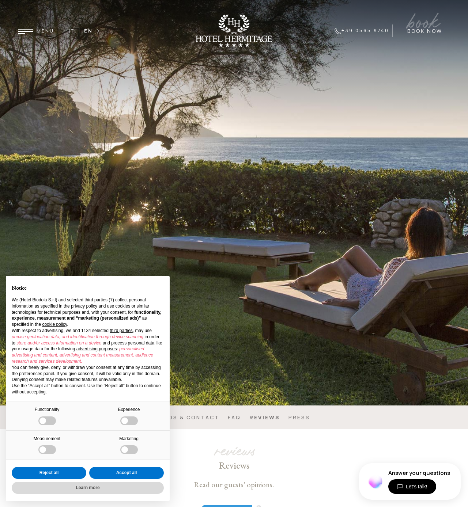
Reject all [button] (49, 472)
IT (72, 30)
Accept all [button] (126, 472)
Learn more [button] (87, 487)
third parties (121, 330)
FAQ (234, 417)
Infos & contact (188, 417)
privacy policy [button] (84, 306)
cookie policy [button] (54, 324)
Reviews (264, 417)
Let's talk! (412, 486)
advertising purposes (96, 348)
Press (299, 417)
